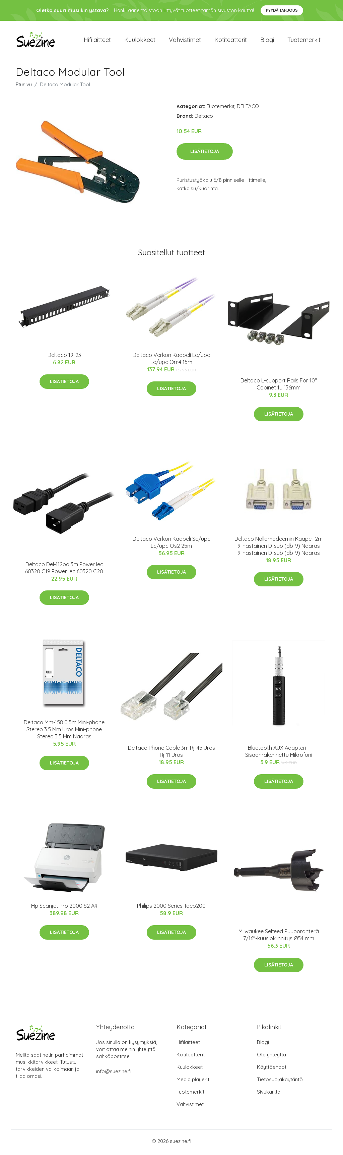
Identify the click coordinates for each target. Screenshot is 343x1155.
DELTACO (248, 108)
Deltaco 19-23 (64, 357)
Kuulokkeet (139, 41)
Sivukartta (268, 1094)
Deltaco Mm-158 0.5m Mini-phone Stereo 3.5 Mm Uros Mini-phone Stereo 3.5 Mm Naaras (64, 731)
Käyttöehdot (271, 1069)
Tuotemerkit (304, 41)
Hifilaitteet (97, 41)
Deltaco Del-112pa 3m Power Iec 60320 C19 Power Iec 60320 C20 (64, 570)
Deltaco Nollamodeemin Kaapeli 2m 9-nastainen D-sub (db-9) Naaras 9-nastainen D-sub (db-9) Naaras (278, 547)
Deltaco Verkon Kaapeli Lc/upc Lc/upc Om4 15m (171, 361)
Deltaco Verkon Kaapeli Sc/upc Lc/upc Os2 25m (171, 544)
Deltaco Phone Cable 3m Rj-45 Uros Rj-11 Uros (171, 753)
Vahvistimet (185, 41)
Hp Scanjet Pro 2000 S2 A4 (64, 908)
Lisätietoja (204, 153)
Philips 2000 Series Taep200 (171, 908)
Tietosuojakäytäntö (280, 1082)
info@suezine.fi (113, 1073)
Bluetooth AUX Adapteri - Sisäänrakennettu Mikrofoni (278, 753)
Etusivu (24, 87)
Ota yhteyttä (271, 1057)
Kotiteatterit (230, 41)
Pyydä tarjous (282, 10)
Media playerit (193, 1082)
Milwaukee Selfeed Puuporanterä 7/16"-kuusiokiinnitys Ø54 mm (278, 937)
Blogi (267, 41)
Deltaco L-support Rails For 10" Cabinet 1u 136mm (279, 386)
